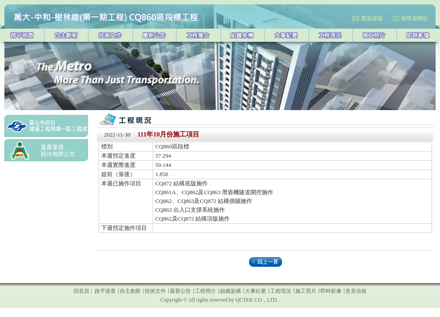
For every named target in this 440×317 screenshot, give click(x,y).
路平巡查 (104, 291)
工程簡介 (205, 291)
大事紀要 (255, 291)
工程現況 (280, 291)
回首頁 (81, 291)
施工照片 (305, 291)
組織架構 (231, 291)
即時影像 (330, 291)
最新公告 (180, 291)
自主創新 (130, 291)
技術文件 (155, 291)
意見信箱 (355, 291)
